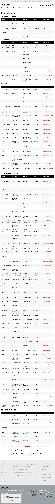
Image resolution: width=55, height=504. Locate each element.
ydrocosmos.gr (46, 345)
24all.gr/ (45, 99)
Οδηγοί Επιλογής (31, 7)
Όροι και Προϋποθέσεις (47, 478)
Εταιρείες (15, 7)
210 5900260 (16, 455)
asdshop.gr (45, 60)
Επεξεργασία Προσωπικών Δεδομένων (48, 499)
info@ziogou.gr (46, 181)
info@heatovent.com (39, 455)
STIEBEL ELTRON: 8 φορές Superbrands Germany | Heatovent (25, 470)
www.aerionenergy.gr (47, 129)
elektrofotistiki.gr (46, 133)
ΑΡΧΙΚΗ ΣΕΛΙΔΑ (3, 10)
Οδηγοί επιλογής (45, 480)
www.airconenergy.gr (47, 25)
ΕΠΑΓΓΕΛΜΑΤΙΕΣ (27, 1)
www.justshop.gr (46, 145)
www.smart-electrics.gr (48, 267)
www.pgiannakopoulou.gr (48, 155)
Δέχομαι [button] (11, 500)
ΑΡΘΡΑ (19, 1)
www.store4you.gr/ (47, 124)
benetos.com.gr (46, 429)
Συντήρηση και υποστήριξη (47, 468)
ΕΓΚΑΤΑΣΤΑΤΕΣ (34, 1)
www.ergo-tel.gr (46, 70)
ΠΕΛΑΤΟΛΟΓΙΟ (42, 1)
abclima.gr (45, 28)
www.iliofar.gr (46, 45)
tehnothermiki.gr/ (46, 301)
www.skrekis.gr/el (46, 47)
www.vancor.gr (46, 93)
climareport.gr (46, 30)
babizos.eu (45, 141)
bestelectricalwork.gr (47, 213)
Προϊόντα (3, 7)
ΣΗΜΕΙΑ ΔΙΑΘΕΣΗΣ (10, 10)
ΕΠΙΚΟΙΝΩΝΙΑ (48, 1)
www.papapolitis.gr (47, 187)
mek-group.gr (46, 425)
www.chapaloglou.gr (47, 323)
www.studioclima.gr (47, 126)
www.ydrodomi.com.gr (47, 289)
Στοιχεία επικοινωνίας (46, 466)
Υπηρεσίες (9, 7)
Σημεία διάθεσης (22, 7)
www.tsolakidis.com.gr (47, 303)
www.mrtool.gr (46, 149)
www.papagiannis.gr (47, 56)
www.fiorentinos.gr (47, 151)
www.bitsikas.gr (46, 198)
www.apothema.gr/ (47, 51)
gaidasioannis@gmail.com (48, 283)
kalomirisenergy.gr (47, 21)
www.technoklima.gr (47, 364)
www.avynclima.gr (47, 112)
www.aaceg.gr (46, 157)
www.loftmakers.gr (47, 422)
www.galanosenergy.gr (47, 295)
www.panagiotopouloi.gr (48, 261)
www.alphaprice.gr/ (47, 96)
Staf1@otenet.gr (46, 401)
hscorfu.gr (45, 319)
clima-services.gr (46, 89)
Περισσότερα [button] (17, 497)
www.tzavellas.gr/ (46, 333)
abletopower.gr (46, 235)
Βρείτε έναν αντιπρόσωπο (47, 464)
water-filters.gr (46, 108)
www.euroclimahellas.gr (48, 66)
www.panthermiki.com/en (48, 75)
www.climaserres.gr (47, 396)
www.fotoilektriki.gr (47, 341)
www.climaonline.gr (47, 163)
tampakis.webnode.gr (47, 415)
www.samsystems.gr (47, 79)
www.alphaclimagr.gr (47, 34)
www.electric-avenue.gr (48, 106)
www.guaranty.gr (46, 120)
